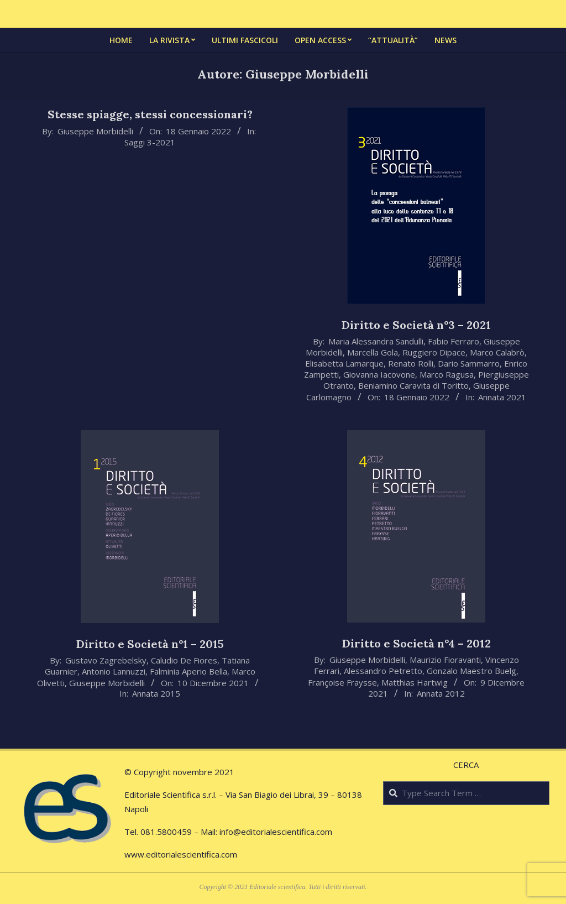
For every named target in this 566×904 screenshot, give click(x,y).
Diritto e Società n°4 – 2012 (416, 643)
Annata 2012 (441, 693)
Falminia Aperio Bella (188, 671)
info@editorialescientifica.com (275, 831)
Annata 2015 (156, 693)
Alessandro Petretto (383, 670)
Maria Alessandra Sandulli (375, 341)
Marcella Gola (372, 352)
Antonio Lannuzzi (113, 671)
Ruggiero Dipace (433, 352)
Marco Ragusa (447, 374)
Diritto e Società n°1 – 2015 (150, 644)
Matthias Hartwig (414, 682)
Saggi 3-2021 (149, 142)
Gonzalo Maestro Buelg (471, 670)
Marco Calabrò (497, 352)
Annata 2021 (502, 397)
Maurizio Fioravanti (445, 659)
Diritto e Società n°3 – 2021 (416, 325)
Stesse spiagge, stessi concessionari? (150, 114)
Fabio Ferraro (453, 341)
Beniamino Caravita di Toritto (413, 385)
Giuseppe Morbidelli (95, 131)
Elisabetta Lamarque (344, 363)
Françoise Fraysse (342, 682)
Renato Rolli (410, 363)
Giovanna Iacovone (379, 374)
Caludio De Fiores (184, 660)
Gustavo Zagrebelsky (105, 660)
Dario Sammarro (469, 363)
